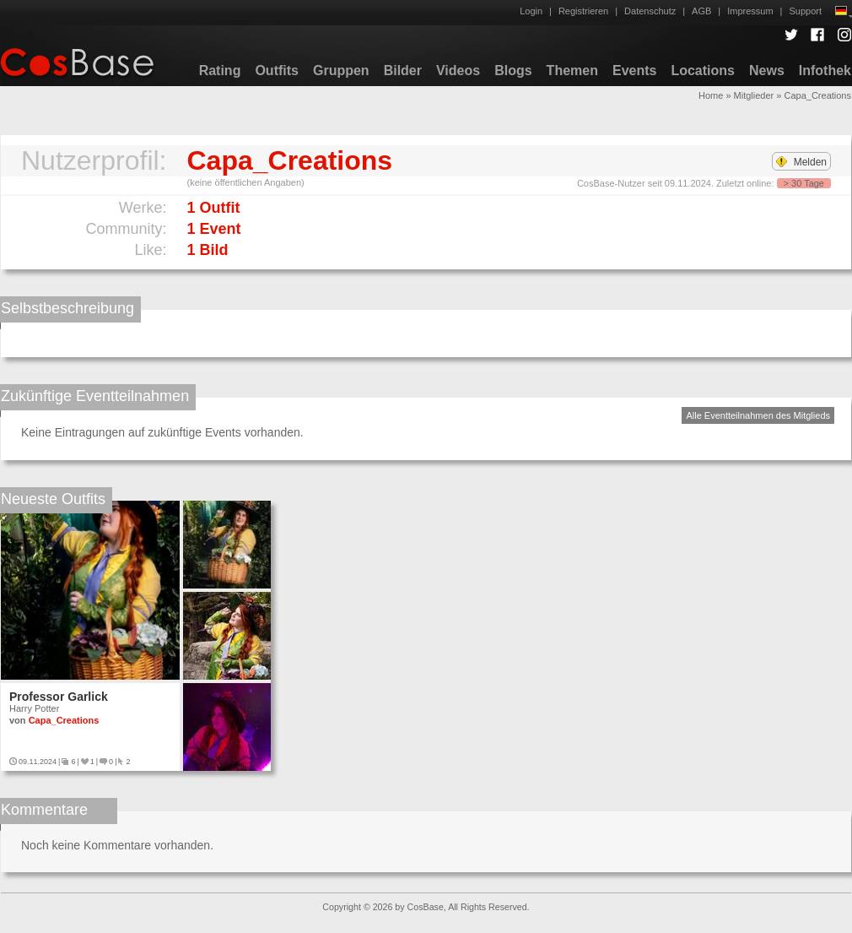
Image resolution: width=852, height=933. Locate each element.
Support (805, 11)
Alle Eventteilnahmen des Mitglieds (758, 415)
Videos (458, 70)
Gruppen (341, 70)
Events (634, 70)
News (767, 70)
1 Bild (208, 249)
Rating (220, 70)
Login (531, 11)
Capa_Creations (64, 720)
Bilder (403, 70)
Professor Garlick (58, 696)
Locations (703, 70)
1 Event (214, 228)
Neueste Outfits (53, 499)
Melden (801, 162)
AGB (701, 11)
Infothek (825, 70)
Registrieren (583, 11)
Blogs (512, 70)
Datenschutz (650, 11)
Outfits (277, 70)
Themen (572, 70)
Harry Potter (34, 708)
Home (710, 95)
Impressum (750, 11)
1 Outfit (213, 207)
